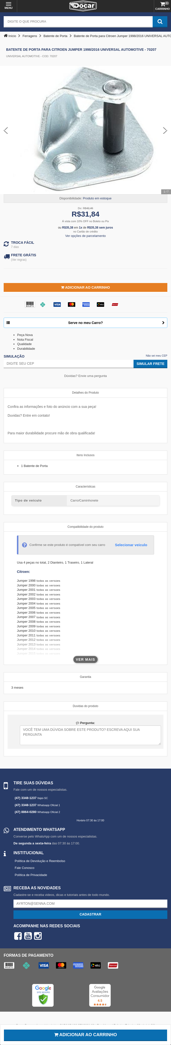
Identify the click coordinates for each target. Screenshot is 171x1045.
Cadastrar (90, 914)
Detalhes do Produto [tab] (85, 392)
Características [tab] (85, 486)
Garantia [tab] (85, 677)
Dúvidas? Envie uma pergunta (85, 376)
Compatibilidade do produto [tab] (86, 527)
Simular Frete (150, 364)
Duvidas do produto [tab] (85, 706)
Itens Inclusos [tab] (85, 455)
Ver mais (85, 659)
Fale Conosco (24, 868)
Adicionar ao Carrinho (85, 287)
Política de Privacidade (31, 875)
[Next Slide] (165, 130)
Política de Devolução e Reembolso (40, 861)
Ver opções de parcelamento (85, 236)
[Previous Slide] (6, 130)
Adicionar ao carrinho (85, 1034)
